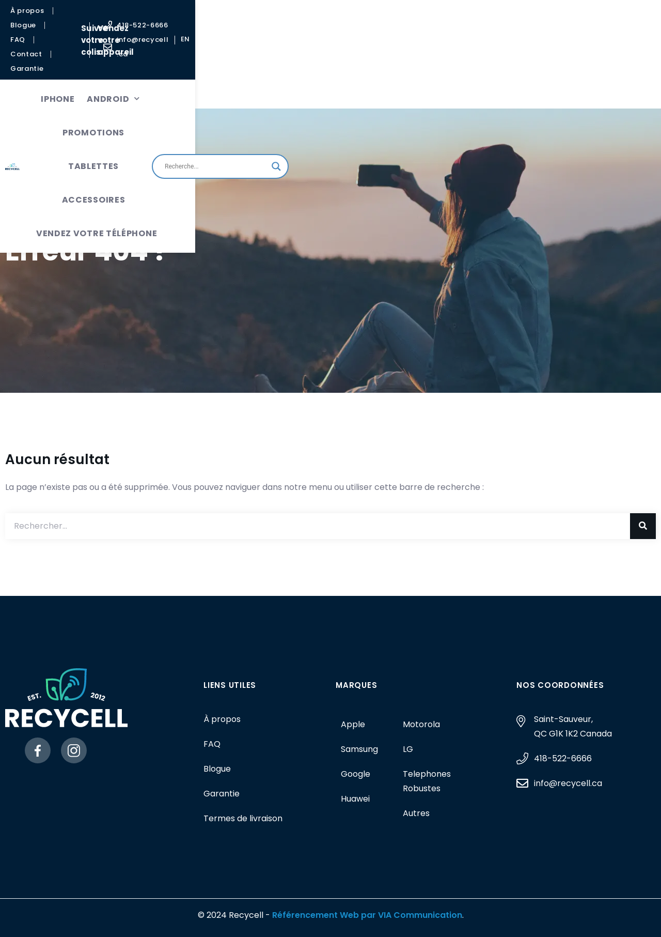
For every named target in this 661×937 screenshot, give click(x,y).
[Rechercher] (643, 526)
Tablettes (317, 56)
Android (179, 56)
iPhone (123, 56)
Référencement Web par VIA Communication (367, 915)
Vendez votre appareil (387, 18)
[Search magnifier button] (603, 72)
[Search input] (543, 72)
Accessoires (387, 56)
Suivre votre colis (289, 18)
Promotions (248, 56)
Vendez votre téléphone (268, 89)
